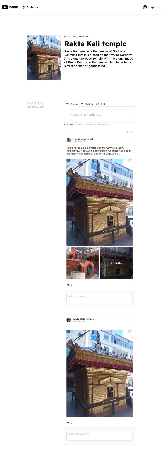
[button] (130, 131)
